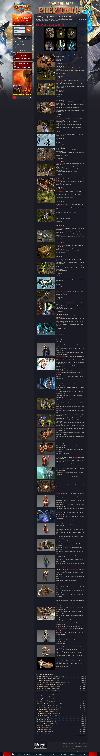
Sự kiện (51, 754)
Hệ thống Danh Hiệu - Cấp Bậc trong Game (46, 703)
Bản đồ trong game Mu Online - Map (44, 723)
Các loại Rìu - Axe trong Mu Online (44, 694)
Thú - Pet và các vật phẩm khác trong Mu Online (47, 676)
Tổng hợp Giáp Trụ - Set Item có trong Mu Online (47, 684)
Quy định (73, 754)
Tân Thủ (18, 754)
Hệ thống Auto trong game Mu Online (44, 715)
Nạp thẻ (27, 23)
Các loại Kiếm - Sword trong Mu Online (45, 701)
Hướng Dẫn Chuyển (20, 41)
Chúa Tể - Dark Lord (41, 729)
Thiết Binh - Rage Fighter (42, 725)
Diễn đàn (83, 754)
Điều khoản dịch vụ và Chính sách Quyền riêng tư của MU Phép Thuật (73, 751)
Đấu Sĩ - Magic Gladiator (42, 731)
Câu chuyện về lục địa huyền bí (43, 721)
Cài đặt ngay (22, 18)
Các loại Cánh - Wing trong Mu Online (45, 680)
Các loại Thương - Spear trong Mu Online (45, 690)
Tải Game (93, 754)
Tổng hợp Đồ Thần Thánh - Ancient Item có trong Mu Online (50, 682)
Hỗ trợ (22, 55)
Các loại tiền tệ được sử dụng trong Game (46, 709)
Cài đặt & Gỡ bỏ (77, 743)
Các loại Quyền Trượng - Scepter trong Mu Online (47, 692)
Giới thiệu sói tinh (40, 717)
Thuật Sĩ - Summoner (41, 727)
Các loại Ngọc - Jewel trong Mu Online (45, 678)
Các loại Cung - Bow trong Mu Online (44, 698)
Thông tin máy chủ (22, 67)
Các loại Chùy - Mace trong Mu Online (45, 688)
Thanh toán (85, 743)
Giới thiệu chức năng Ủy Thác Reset (44, 705)
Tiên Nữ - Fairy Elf (40, 733)
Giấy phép (71, 743)
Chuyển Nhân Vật (19, 47)
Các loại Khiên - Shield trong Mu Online (45, 686)
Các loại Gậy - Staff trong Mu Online (44, 699)
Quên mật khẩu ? (17, 34)
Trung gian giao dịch (22, 59)
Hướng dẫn (63, 754)
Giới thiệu (65, 743)
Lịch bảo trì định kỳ (22, 63)
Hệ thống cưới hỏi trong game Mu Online (45, 713)
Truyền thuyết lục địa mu (42, 719)
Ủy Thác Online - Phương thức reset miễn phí (46, 707)
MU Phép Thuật (22, 7)
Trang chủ (36, 19)
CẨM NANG (22, 37)
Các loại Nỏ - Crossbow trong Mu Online (45, 696)
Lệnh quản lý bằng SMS (21, 50)
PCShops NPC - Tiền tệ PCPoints (44, 711)
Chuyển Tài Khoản (19, 44)
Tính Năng (27, 754)
